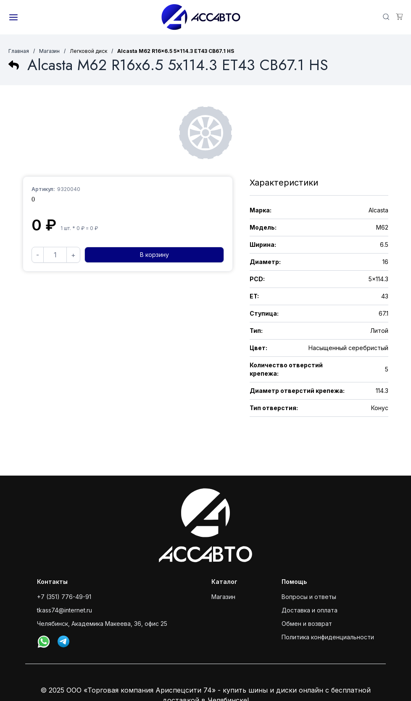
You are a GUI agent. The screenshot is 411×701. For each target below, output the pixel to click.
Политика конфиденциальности (328, 637)
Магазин (49, 51)
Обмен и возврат (307, 623)
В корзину (154, 254)
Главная (18, 51)
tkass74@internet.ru (64, 610)
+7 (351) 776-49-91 (64, 596)
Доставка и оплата (309, 610)
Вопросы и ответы (309, 596)
